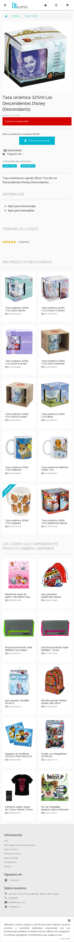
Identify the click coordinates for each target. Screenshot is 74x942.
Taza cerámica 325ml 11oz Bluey (52, 415)
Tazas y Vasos (31, 16)
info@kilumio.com (16, 902)
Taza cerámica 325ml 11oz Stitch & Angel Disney (16, 363)
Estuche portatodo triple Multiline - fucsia (54, 649)
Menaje (15, 16)
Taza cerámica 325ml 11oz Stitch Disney (16, 309)
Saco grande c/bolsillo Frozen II (17, 702)
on (3, 242)
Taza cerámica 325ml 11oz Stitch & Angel (16, 415)
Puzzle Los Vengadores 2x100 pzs (54, 755)
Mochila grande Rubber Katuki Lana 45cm (54, 702)
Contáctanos (14, 906)
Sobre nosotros (11, 849)
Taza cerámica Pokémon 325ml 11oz (54, 469)
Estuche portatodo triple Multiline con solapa (18, 649)
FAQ (6, 840)
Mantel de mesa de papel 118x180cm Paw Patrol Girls (17, 597)
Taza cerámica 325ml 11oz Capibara (16, 522)
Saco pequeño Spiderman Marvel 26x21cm (51, 597)
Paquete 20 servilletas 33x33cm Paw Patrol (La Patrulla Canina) (18, 756)
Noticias (7, 866)
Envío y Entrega (11, 858)
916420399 (13, 898)
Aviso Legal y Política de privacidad (19, 845)
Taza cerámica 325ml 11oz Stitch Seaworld (52, 362)
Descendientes (28, 166)
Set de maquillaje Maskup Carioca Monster (55, 808)
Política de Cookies (12, 853)
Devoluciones (10, 862)
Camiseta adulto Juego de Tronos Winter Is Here (19, 808)
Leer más (65, 938)
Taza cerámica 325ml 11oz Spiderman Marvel (54, 522)
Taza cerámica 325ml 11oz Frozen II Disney (53, 309)
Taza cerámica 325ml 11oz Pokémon (16, 469)
